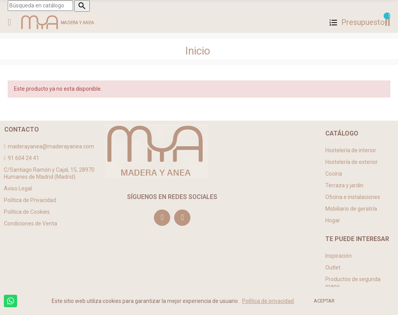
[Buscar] (40, 5)
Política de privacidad (268, 301)
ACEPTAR (324, 301)
